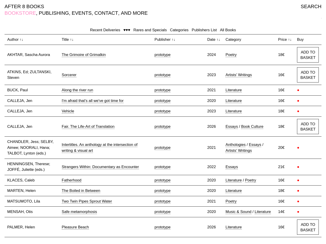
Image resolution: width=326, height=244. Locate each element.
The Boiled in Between (81, 190)
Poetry (231, 55)
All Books (228, 30)
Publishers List (204, 30)
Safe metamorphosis (79, 212)
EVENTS (82, 13)
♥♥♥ (126, 30)
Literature (233, 90)
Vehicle (68, 111)
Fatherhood (72, 180)
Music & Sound (238, 212)
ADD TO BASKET (308, 55)
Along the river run (77, 90)
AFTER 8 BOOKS (24, 6)
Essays (231, 126)
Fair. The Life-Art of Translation (88, 126)
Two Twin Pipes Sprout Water (87, 201)
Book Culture (252, 126)
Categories (179, 30)
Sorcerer (69, 75)
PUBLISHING (54, 13)
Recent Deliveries (105, 30)
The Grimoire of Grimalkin (84, 55)
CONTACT (106, 13)
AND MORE (134, 13)
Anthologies (235, 145)
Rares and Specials (150, 30)
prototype (163, 55)
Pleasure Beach (75, 227)
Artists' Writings (238, 75)
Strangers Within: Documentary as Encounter (100, 167)
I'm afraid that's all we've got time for (93, 101)
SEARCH (311, 6)
